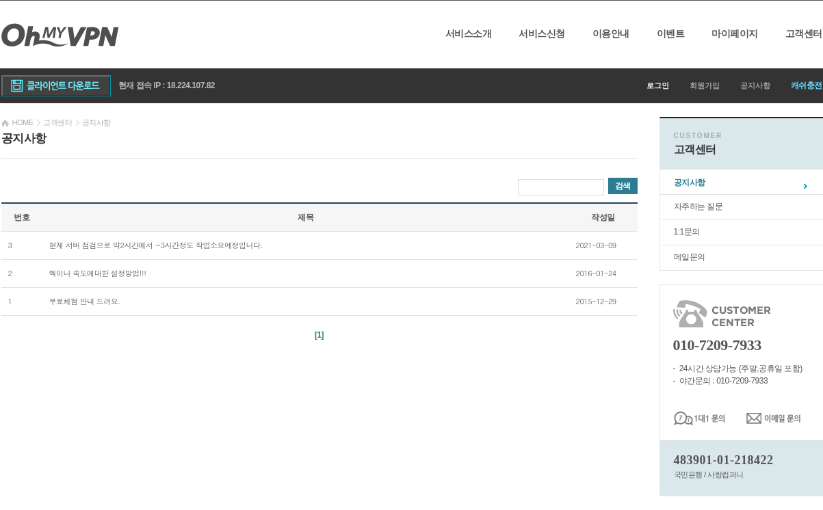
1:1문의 (687, 232)
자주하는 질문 (698, 206)
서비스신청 (542, 33)
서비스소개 (468, 33)
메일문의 (689, 257)
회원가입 (705, 85)
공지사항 (755, 85)
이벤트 (671, 33)
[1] (319, 335)
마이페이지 (734, 33)
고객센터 (803, 33)
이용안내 (610, 33)
